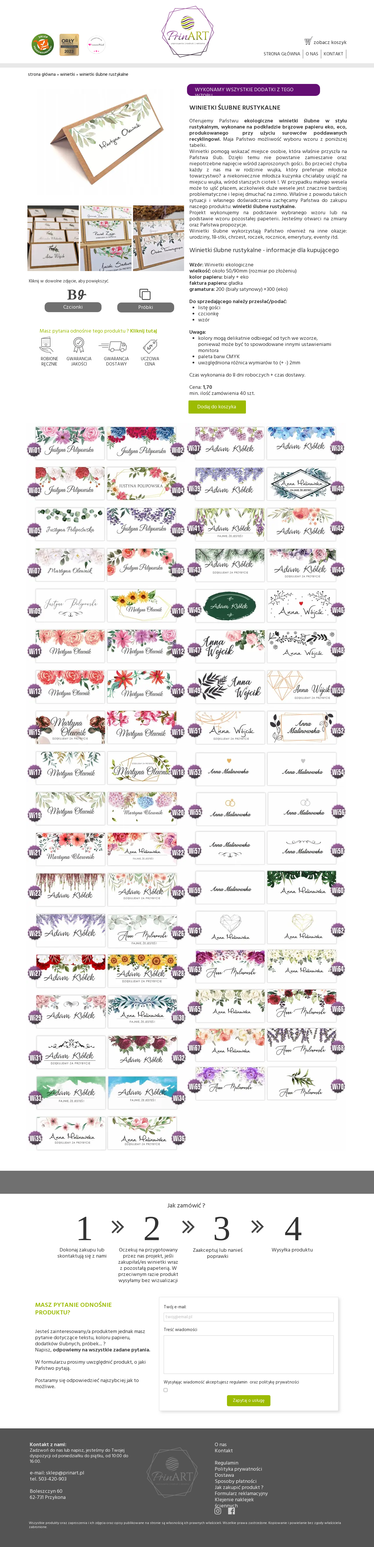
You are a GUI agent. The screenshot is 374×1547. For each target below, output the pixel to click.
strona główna (42, 74)
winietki (68, 74)
